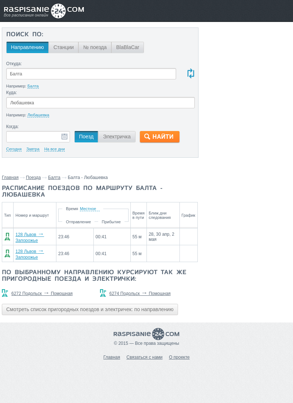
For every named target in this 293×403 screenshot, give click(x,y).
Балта (54, 177)
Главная (10, 177)
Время (72, 208)
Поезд (86, 136)
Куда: (11, 92)
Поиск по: (24, 34)
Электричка (116, 136)
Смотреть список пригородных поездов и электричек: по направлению (90, 309)
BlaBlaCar (127, 47)
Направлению (27, 47)
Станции (63, 47)
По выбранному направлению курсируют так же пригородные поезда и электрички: (94, 276)
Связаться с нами (144, 357)
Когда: (12, 126)
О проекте (179, 357)
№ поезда (95, 47)
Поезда (33, 177)
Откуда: (14, 63)
